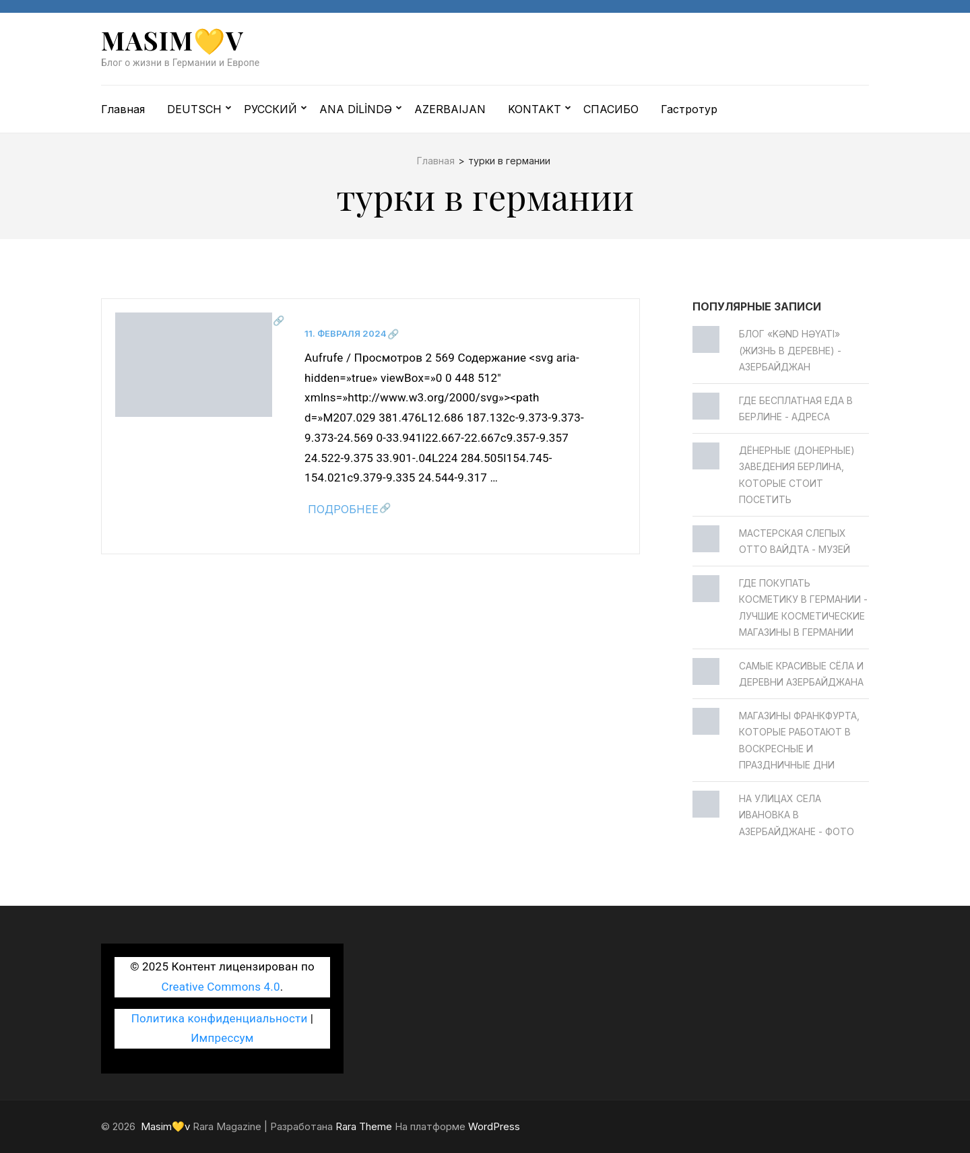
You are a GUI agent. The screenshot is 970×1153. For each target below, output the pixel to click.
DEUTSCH (194, 109)
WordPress (494, 1126)
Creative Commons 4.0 (221, 986)
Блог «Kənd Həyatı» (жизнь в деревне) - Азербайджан (790, 350)
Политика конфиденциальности (219, 1018)
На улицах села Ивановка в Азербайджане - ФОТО (796, 815)
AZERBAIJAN (450, 109)
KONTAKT (534, 109)
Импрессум (222, 1038)
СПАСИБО (611, 109)
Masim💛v (172, 40)
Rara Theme (363, 1126)
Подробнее (343, 509)
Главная (123, 109)
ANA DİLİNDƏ (355, 109)
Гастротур (689, 109)
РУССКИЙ (270, 109)
